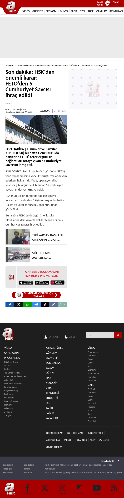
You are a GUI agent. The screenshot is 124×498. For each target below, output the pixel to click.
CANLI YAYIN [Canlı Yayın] (100, 3)
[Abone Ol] (59, 111)
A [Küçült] (64, 304)
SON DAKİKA (53, 363)
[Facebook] (27, 488)
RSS (68, 433)
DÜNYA (64, 11)
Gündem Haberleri (25, 65)
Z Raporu (8, 412)
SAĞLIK (50, 413)
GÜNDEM (37, 11)
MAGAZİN (52, 383)
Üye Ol (72, 336)
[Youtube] (96, 488)
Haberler (9, 65)
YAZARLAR (52, 418)
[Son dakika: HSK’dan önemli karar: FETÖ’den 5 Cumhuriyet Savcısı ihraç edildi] (27, 304)
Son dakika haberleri (8, 474)
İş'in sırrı (8, 404)
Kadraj (7, 369)
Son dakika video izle (8, 467)
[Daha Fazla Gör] (110, 461)
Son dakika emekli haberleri (29, 469)
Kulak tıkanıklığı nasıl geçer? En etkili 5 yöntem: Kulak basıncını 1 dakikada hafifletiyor (78, 467)
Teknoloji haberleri (28, 478)
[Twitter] (44, 488)
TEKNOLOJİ (52, 393)
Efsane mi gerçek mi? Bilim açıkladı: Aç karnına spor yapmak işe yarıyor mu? (79, 476)
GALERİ (92, 385)
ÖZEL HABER (87, 11)
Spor (90, 366)
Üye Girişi (53, 336)
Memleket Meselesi (13, 383)
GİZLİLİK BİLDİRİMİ (54, 447)
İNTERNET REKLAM (54, 433)
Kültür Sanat (93, 373)
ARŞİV (92, 440)
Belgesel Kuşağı (11, 390)
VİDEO (26, 11)
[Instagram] (62, 488)
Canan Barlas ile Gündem (15, 376)
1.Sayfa (7, 415)
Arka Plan (8, 380)
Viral (90, 410)
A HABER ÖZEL (54, 348)
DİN (48, 403)
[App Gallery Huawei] (57, 282)
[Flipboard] (79, 486)
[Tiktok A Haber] (45, 304)
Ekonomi (92, 369)
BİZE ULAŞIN (78, 433)
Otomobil (92, 380)
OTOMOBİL (52, 398)
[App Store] (26, 282)
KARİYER (67, 440)
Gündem (92, 355)
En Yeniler (92, 389)
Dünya (91, 362)
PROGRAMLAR (12, 358)
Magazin (91, 407)
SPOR (74, 11)
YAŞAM (50, 368)
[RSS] (114, 488)
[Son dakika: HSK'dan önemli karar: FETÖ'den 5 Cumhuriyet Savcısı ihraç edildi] (9, 304)
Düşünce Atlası (11, 362)
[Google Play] (42, 282)
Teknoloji (92, 377)
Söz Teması (9, 397)
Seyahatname (10, 387)
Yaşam (91, 359)
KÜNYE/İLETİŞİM (95, 433)
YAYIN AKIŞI (104, 440)
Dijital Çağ (8, 408)
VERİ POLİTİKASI (53, 440)
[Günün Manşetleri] (36, 295)
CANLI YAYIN (11, 353)
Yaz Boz (7, 365)
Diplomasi (8, 394)
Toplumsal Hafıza (12, 372)
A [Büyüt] (60, 304)
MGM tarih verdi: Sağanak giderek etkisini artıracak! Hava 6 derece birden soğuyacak (83, 472)
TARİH (49, 408)
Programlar (93, 352)
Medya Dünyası (11, 401)
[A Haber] (36, 304)
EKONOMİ (51, 11)
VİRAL (49, 388)
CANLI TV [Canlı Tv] (101, 11)
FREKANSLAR (81, 440)
